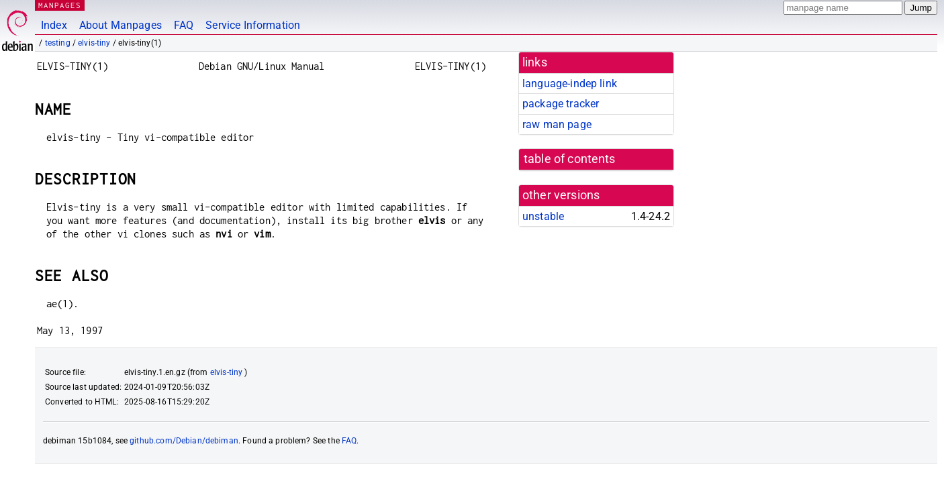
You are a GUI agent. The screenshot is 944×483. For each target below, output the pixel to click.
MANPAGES (59, 5)
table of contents (570, 159)
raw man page (557, 124)
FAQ (183, 25)
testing (57, 43)
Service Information (252, 25)
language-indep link (569, 83)
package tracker (560, 103)
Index (54, 25)
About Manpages (120, 25)
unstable (543, 216)
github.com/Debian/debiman (184, 440)
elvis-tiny (94, 43)
